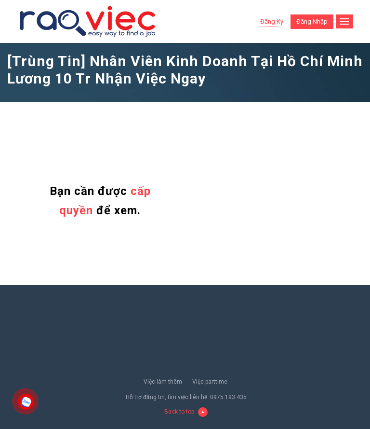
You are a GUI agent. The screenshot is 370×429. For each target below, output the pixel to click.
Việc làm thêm (163, 381)
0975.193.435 (228, 397)
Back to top (186, 411)
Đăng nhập (312, 21)
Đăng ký (271, 21)
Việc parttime (209, 381)
